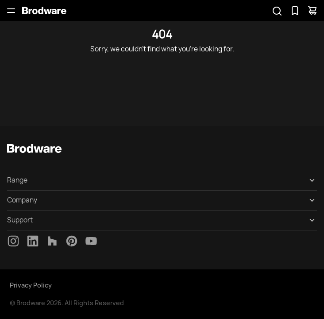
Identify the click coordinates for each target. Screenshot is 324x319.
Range (17, 180)
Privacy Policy (31, 285)
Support (20, 220)
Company (22, 200)
